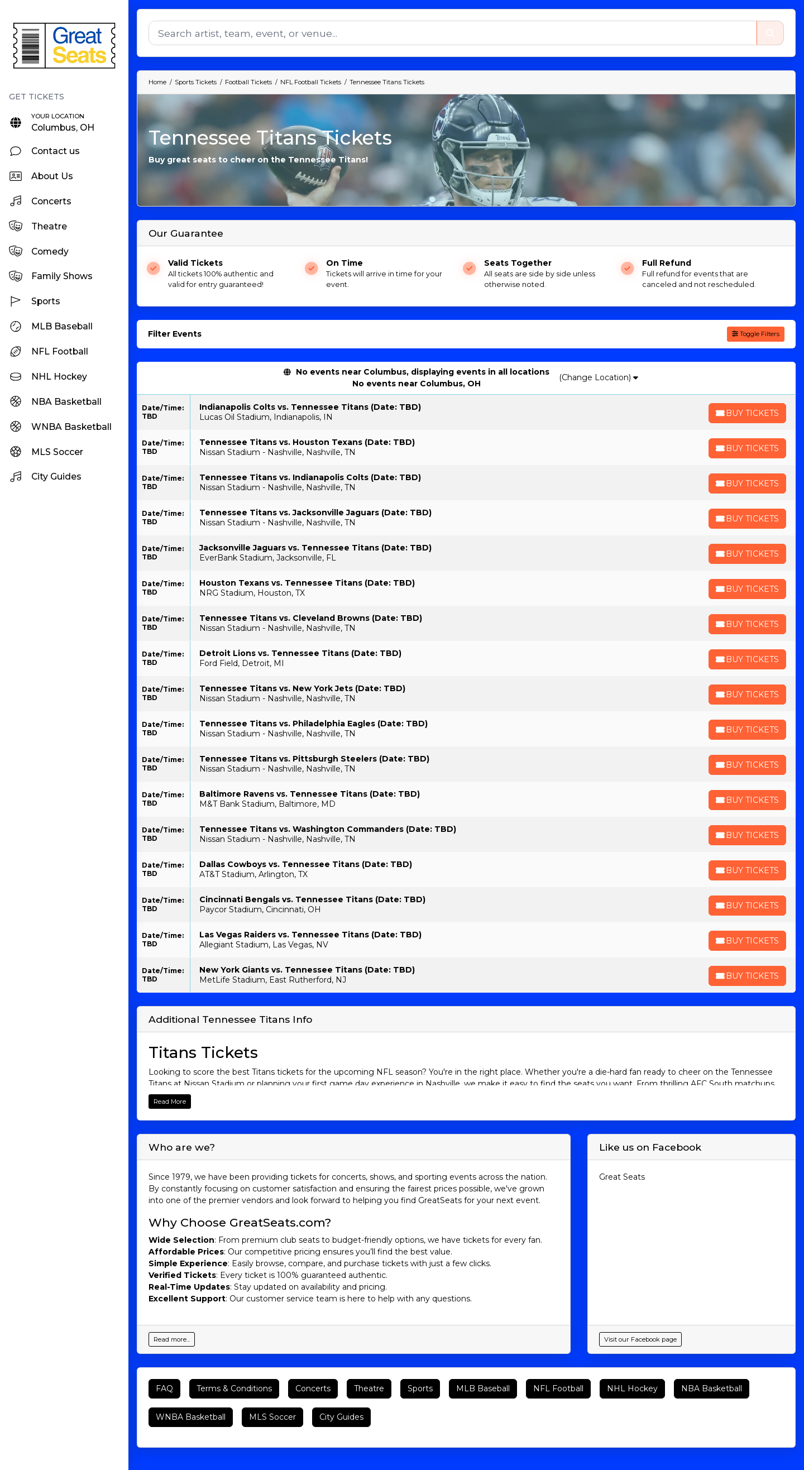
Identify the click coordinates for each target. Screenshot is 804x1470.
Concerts (313, 1388)
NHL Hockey (632, 1388)
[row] (466, 412)
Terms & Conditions (234, 1388)
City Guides (341, 1417)
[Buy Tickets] (746, 413)
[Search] (452, 33)
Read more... (172, 1339)
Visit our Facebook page (640, 1339)
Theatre (369, 1388)
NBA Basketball (711, 1388)
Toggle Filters (755, 334)
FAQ (164, 1388)
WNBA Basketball (191, 1417)
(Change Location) (599, 377)
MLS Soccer (272, 1417)
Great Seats (622, 1177)
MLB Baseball (483, 1388)
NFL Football (558, 1388)
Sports (420, 1388)
